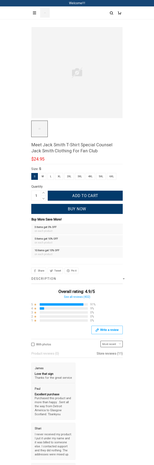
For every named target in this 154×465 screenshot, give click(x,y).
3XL (80, 176)
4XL (90, 176)
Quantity (37, 186)
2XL (69, 176)
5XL (101, 176)
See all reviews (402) (77, 296)
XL (59, 176)
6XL (111, 176)
